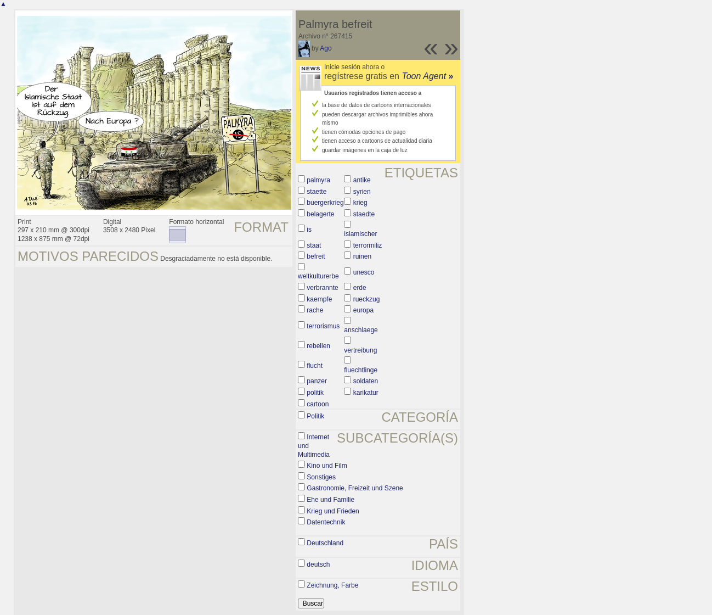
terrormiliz (367, 245)
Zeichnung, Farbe (332, 585)
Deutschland (325, 543)
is (309, 229)
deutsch (318, 564)
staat (314, 245)
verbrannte (322, 288)
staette (316, 191)
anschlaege (360, 330)
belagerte (320, 214)
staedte (364, 214)
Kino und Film (327, 465)
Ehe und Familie (330, 500)
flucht (315, 366)
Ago (325, 48)
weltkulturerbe (318, 276)
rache (315, 310)
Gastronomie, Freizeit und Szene (355, 488)
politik (315, 392)
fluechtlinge (360, 370)
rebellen (318, 346)
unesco (364, 272)
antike (362, 180)
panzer (317, 381)
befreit (316, 256)
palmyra (318, 180)
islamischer (360, 234)
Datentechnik (326, 522)
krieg (360, 202)
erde (359, 288)
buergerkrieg (325, 202)
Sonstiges (321, 477)
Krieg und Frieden (333, 511)
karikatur (365, 392)
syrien (362, 191)
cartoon (318, 404)
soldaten (365, 381)
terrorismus (323, 326)
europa (363, 310)
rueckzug (366, 299)
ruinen (362, 256)
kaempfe (319, 299)
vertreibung (360, 350)
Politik (315, 416)
